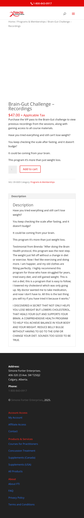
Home (11, 21)
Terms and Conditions (21, 504)
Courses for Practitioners (23, 444)
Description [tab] (18, 196)
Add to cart (30, 169)
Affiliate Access (17, 424)
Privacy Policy (16, 497)
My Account (15, 417)
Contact (13, 431)
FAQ (10, 490)
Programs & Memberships (31, 21)
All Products (15, 471)
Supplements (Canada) (21, 457)
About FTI (14, 484)
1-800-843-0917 (42, 3)
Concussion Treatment (21, 450)
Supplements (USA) (19, 464)
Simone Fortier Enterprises (27, 400)
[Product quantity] (12, 170)
